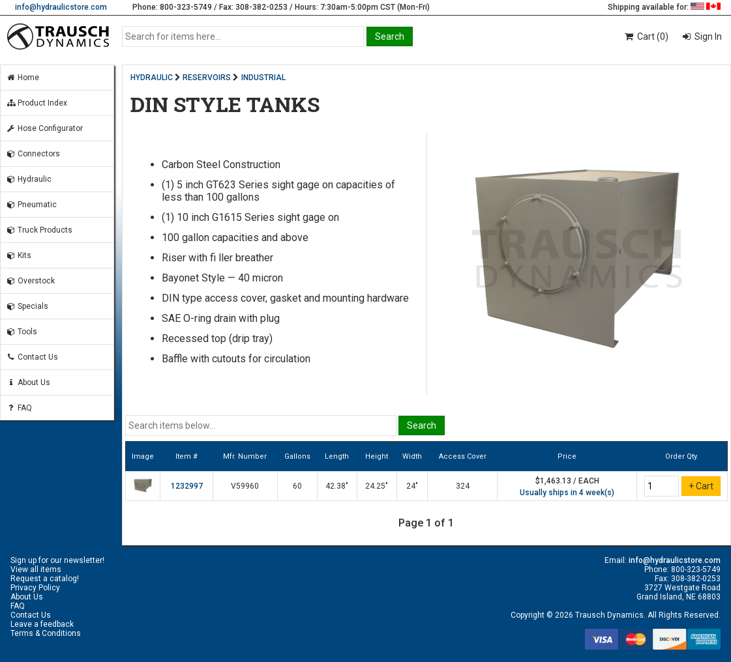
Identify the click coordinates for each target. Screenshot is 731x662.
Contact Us (32, 357)
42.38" (336, 486)
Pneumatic (31, 204)
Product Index (36, 103)
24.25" (376, 486)
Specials (27, 306)
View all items (35, 569)
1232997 (187, 486)
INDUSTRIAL (263, 77)
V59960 (245, 486)
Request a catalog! (44, 578)
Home (22, 77)
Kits (18, 255)
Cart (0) (645, 36)
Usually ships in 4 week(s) (567, 492)
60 (297, 486)
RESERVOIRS (207, 77)
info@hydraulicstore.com (61, 7)
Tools (21, 331)
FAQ (19, 407)
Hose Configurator (44, 128)
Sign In (707, 36)
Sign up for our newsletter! (57, 560)
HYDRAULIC (151, 77)
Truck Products (39, 230)
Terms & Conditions (45, 633)
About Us (28, 382)
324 (463, 486)
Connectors (33, 153)
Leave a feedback (42, 624)
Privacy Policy (35, 587)
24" (412, 486)
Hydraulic (29, 179)
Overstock (30, 280)
